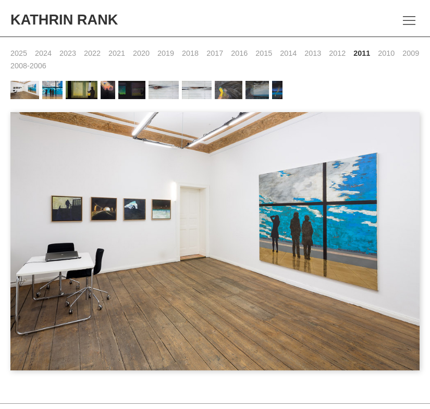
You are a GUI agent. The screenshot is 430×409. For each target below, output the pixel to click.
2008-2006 (28, 66)
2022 (92, 53)
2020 (141, 53)
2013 (312, 53)
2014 (288, 53)
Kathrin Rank (64, 19)
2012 (337, 53)
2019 (165, 53)
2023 (67, 53)
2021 (116, 53)
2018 (190, 53)
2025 (18, 53)
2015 (263, 53)
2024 (43, 53)
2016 (239, 53)
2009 (410, 53)
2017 (214, 53)
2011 (361, 53)
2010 (386, 53)
